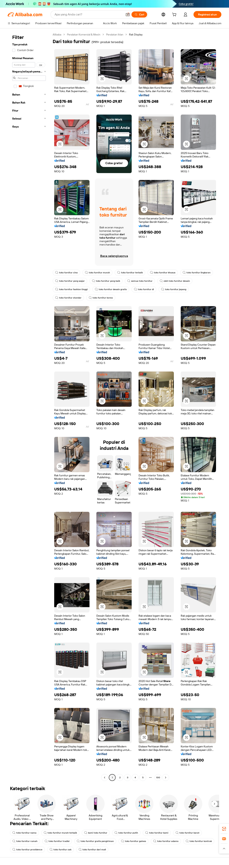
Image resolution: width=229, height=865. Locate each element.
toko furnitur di (144, 289)
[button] (127, 14)
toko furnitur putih (126, 832)
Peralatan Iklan (114, 34)
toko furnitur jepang (173, 289)
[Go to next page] (165, 777)
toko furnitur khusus (162, 272)
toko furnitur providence (27, 849)
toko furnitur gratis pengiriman (95, 841)
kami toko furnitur (95, 832)
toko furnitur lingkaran (196, 272)
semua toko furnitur (139, 280)
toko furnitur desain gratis (111, 289)
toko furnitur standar (68, 297)
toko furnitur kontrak (199, 841)
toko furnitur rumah (24, 841)
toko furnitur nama (24, 832)
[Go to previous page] (104, 777)
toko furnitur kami (156, 832)
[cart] (175, 15)
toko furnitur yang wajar (70, 280)
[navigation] (29, 406)
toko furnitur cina (66, 272)
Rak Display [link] (136, 34)
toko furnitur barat (187, 832)
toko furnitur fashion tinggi (71, 289)
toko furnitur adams (165, 841)
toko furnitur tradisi (57, 841)
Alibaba (57, 34)
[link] (224, 829)
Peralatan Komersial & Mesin (83, 34)
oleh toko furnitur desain (175, 280)
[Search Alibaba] (88, 14)
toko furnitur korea (101, 297)
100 (158, 777)
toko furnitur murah (97, 272)
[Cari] (139, 14)
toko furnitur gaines (133, 841)
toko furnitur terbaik (130, 272)
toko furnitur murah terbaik (60, 832)
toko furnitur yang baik (106, 280)
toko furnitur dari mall (92, 849)
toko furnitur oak (60, 849)
